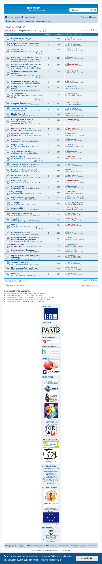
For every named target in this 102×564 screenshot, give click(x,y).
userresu (71, 86)
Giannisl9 (17, 90)
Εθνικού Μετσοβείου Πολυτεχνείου (51, 475)
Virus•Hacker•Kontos (21, 95)
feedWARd (72, 268)
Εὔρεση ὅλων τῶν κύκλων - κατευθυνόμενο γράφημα (22, 121)
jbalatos (70, 57)
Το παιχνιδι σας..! (18, 94)
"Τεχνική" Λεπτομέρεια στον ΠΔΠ (25, 164)
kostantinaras (18, 83)
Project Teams (17, 145)
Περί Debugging (18, 192)
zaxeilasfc (17, 182)
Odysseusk (71, 49)
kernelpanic (72, 139)
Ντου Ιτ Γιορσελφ (18, 157)
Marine (14, 224)
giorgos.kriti (72, 93)
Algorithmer (18, 105)
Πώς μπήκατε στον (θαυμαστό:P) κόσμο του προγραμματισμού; (25, 239)
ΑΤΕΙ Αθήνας (51, 483)
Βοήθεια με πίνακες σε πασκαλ (24, 170)
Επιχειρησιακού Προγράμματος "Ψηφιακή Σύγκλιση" (51, 500)
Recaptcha (15, 139)
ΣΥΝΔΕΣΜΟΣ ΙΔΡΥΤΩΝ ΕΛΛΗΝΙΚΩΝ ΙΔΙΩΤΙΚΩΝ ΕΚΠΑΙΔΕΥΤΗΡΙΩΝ (51, 423)
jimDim (16, 166)
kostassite (17, 215)
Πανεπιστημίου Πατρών (51, 480)
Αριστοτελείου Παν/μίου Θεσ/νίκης (51, 469)
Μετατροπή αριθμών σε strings (24, 268)
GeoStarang (18, 68)
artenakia (17, 171)
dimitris (70, 255)
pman (16, 40)
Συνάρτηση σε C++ (19, 109)
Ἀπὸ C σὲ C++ (17, 49)
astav (16, 45)
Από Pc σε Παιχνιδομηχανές (23, 197)
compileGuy (72, 108)
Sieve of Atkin (17, 208)
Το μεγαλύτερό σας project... (23, 151)
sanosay (17, 264)
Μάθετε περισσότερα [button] (51, 560)
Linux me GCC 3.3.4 (19, 175)
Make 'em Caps (17, 245)
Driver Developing (18, 181)
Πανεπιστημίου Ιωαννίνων (51, 479)
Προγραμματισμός (14, 27)
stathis (19, 75)
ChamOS (15, 219)
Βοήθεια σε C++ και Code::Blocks (25, 44)
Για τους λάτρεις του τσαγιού (23, 128)
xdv (69, 38)
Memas (16, 116)
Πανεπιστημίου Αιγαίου (51, 477)
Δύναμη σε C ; (17, 203)
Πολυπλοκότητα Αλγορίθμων (23, 250)
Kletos (70, 237)
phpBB (46, 550)
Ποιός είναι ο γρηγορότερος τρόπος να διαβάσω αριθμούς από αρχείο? (26, 58)
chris (69, 169)
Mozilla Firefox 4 (18, 114)
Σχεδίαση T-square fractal (22, 134)
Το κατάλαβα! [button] (87, 558)
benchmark (16, 273)
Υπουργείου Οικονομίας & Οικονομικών (51, 540)
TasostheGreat (19, 275)
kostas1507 (18, 61)
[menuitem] (28, 17)
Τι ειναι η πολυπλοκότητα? (22, 214)
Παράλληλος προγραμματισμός (24, 81)
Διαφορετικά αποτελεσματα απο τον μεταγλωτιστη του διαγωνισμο (26, 65)
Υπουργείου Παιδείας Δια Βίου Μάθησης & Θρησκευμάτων (51, 537)
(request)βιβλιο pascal (20, 232)
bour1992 (17, 188)
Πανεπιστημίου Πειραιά (51, 482)
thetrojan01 (72, 71)
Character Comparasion (21, 103)
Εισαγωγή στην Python (21, 38)
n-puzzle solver (17, 186)
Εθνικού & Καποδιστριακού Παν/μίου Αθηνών (51, 472)
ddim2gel (17, 259)
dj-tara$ (16, 234)
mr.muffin (17, 141)
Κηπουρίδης (18, 51)
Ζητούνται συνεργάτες (20, 263)
